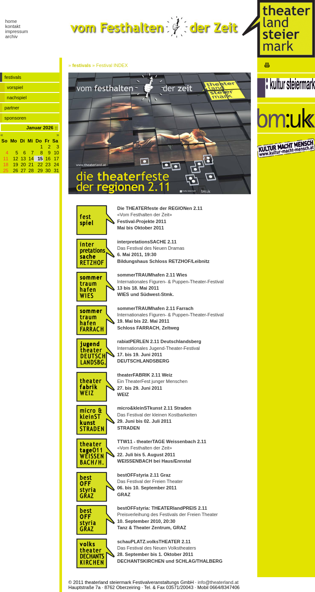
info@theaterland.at (218, 582)
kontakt (12, 26)
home (11, 21)
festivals (81, 65)
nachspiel (16, 97)
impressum (16, 31)
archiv (11, 36)
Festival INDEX (112, 65)
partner (11, 107)
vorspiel (15, 87)
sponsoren (15, 117)
